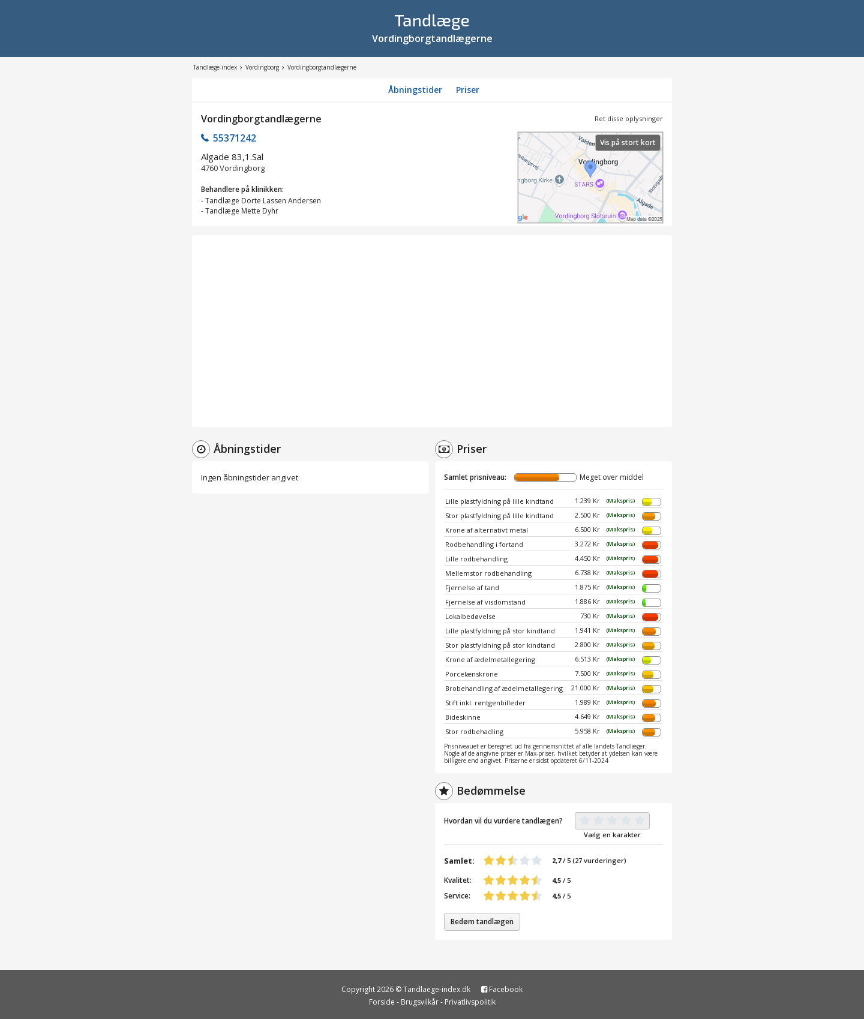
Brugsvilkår (420, 1002)
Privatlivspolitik (470, 1002)
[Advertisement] (432, 331)
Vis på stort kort (628, 142)
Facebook (502, 989)
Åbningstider (415, 89)
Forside (382, 1002)
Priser (467, 89)
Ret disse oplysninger (629, 118)
